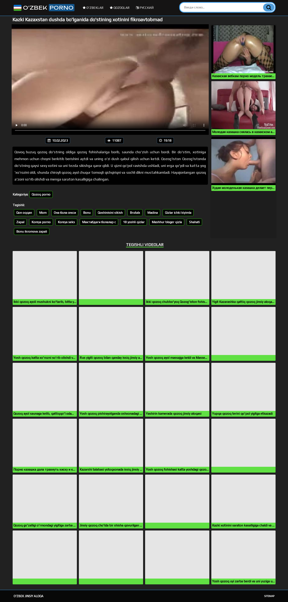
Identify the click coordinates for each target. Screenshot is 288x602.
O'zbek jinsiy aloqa (28, 596)
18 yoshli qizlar (134, 222)
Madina (152, 213)
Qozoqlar (120, 8)
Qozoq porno (41, 194)
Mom (43, 213)
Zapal (20, 222)
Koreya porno (41, 222)
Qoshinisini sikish (110, 213)
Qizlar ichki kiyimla (178, 213)
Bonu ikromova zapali (31, 231)
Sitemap (269, 596)
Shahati (194, 222)
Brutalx (135, 213)
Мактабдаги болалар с (99, 222)
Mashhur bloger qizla (167, 222)
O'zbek (43, 7)
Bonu (87, 213)
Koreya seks (66, 222)
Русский (145, 8)
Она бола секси (65, 213)
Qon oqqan (24, 213)
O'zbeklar (93, 8)
